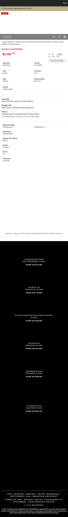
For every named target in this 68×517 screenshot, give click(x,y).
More (65, 3)
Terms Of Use (13, 499)
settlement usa (20, 496)
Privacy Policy (33, 499)
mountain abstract (45, 496)
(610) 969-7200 (37, 411)
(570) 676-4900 (37, 348)
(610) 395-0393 (37, 321)
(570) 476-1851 (37, 265)
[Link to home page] (3, 3)
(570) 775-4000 (37, 293)
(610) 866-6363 (37, 376)
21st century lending (21, 494)
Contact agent (7, 36)
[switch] (54, 37)
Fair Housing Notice (42, 502)
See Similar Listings (57, 60)
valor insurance (48, 494)
